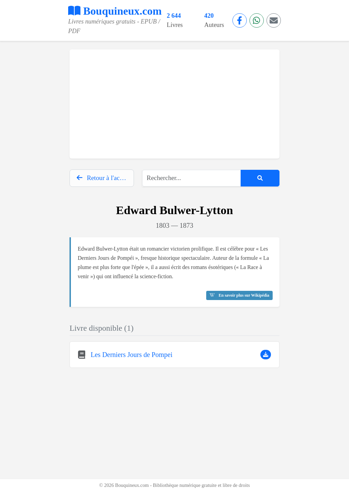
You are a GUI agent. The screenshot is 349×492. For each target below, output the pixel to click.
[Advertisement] (174, 104)
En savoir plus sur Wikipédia (239, 295)
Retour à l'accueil (104, 177)
